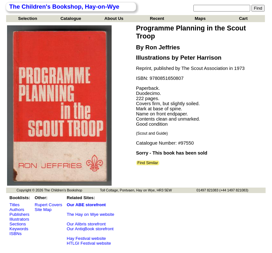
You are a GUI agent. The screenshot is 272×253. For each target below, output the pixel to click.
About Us (114, 18)
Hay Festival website (86, 238)
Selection (27, 18)
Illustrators (19, 219)
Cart (243, 18)
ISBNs (16, 233)
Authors (17, 209)
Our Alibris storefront (86, 224)
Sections (18, 224)
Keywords (19, 228)
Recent (157, 18)
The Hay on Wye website (90, 214)
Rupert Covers (48, 204)
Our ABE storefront (86, 204)
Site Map (43, 209)
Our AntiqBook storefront (90, 228)
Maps (200, 18)
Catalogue (70, 18)
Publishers (20, 214)
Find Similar (147, 163)
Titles (15, 204)
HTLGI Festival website (89, 243)
